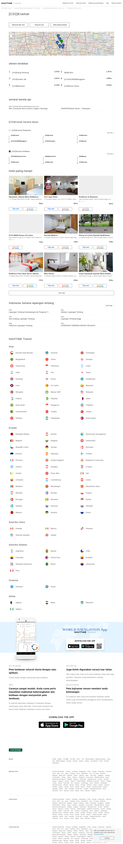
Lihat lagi (110, 133)
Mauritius (87, 790)
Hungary (108, 781)
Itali (72, 783)
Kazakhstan (84, 773)
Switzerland (83, 779)
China (89, 771)
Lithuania (76, 783)
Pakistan (81, 775)
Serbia (95, 785)
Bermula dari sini (18, 25)
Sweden (100, 785)
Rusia (71, 787)
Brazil (104, 788)
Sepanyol (60, 781)
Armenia (68, 771)
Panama (88, 787)
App (107, 3)
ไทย (83, 759)
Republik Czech (92, 779)
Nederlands (55, 763)
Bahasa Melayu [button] (116, 3)
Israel (53, 773)
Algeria (77, 790)
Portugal (83, 785)
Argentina (55, 788)
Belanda (65, 785)
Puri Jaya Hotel (50, 197)
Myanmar (102, 773)
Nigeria (94, 790)
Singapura (100, 775)
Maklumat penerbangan (96, 3)
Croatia (54, 783)
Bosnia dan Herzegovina (59, 779)
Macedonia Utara (57, 785)
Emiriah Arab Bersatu (58, 771)
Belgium (70, 779)
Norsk (101, 761)
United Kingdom (81, 781)
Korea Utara (89, 777)
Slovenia (106, 785)
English (60, 759)
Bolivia (61, 788)
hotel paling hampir (60, 25)
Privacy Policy (99, 834)
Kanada (77, 787)
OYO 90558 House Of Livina (21, 235)
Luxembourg (84, 783)
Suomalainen (94, 761)
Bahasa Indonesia (101, 759)
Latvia (91, 783)
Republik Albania (99, 777)
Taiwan (69, 777)
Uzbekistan (82, 777)
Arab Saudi (93, 775)
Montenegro (104, 783)
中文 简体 (72, 759)
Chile (66, 788)
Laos (90, 773)
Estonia (54, 781)
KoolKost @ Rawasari (88, 197)
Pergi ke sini (39, 25)
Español (81, 761)
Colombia (71, 788)
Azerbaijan (75, 771)
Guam (72, 790)
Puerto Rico (79, 788)
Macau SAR (62, 775)
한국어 (78, 759)
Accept (107, 838)
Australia (66, 790)
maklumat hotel (81, 3)
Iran (62, 773)
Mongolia (54, 775)
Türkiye (63, 777)
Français (68, 761)
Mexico (83, 787)
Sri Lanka (96, 773)
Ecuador (86, 788)
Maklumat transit (68, 3)
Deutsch (75, 761)
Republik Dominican (95, 788)
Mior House (49, 274)
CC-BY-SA (111, 55)
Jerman (100, 779)
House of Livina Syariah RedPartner (94, 235)
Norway (72, 785)
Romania (89, 785)
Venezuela (55, 790)
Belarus (61, 787)
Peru (61, 790)
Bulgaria (76, 779)
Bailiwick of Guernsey (93, 781)
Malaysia (69, 775)
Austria (107, 777)
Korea (78, 773)
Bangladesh (82, 771)
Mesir (82, 790)
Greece (103, 781)
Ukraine (66, 787)
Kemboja (72, 773)
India (58, 773)
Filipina (76, 775)
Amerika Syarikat (97, 787)
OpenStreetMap (97, 55)
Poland (77, 785)
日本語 (54, 759)
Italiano (87, 761)
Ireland (60, 783)
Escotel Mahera (51, 235)
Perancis (72, 781)
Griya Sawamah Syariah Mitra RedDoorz (96, 274)
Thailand (107, 775)
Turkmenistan (56, 777)
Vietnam (74, 777)
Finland (67, 781)
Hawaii (105, 787)
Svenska (106, 761)
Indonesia (108, 771)
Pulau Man (66, 783)
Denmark (106, 779)
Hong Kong (101, 771)
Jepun (66, 773)
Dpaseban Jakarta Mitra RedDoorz (23, 197)
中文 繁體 (65, 759)
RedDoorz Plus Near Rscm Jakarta (24, 274)
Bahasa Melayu (89, 759)
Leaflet (89, 55)
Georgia (94, 771)
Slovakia (54, 787)
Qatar (87, 775)
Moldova (96, 783)
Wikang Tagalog (60, 761)
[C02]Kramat (19, 14)
